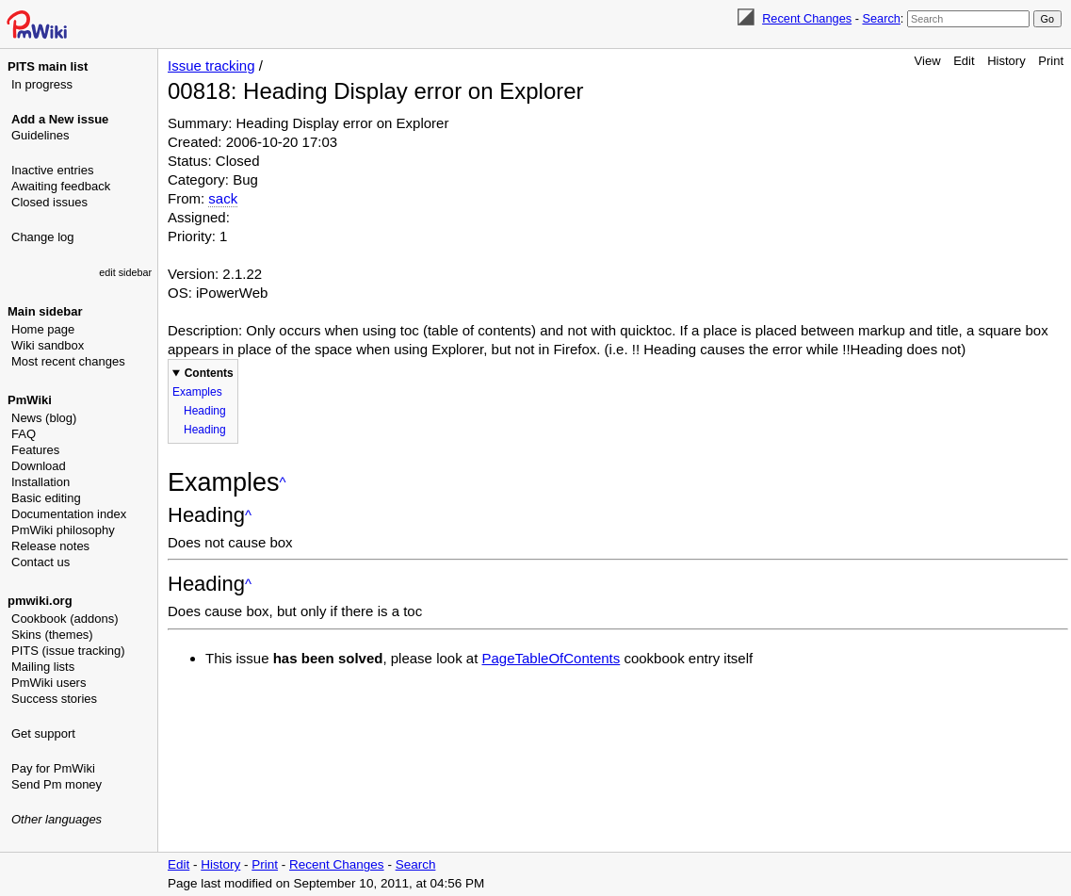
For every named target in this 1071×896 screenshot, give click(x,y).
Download (38, 466)
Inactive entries (52, 170)
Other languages (56, 819)
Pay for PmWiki (53, 768)
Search (881, 18)
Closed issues (49, 202)
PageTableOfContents (551, 658)
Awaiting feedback (60, 186)
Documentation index (68, 514)
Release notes (50, 546)
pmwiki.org (40, 601)
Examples (197, 392)
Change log (42, 237)
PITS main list (48, 66)
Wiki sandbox (47, 345)
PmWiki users (48, 683)
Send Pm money (56, 784)
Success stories (54, 699)
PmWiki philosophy (63, 530)
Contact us (40, 562)
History (1006, 61)
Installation (40, 482)
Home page (42, 329)
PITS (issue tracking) (68, 650)
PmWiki (30, 400)
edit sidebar (125, 272)
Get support (43, 733)
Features (35, 450)
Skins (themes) (52, 634)
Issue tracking (211, 65)
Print (1050, 61)
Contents (209, 373)
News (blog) (43, 418)
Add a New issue (59, 119)
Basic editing (46, 498)
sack (222, 198)
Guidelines (40, 135)
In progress (42, 84)
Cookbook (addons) (64, 618)
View (928, 61)
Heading (205, 410)
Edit (963, 61)
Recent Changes (807, 18)
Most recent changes (68, 361)
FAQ (23, 434)
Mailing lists (42, 667)
